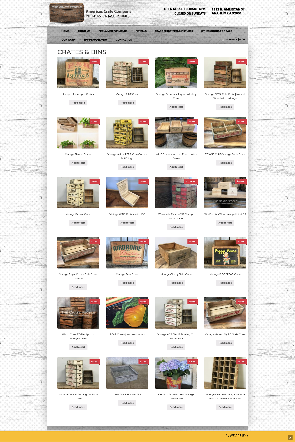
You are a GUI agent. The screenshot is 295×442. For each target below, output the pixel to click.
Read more (78, 102)
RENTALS (141, 31)
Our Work (68, 39)
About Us (83, 31)
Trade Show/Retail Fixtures (174, 31)
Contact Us (124, 39)
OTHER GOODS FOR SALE (216, 31)
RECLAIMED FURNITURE (113, 31)
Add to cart (176, 106)
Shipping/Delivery (95, 39)
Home (65, 31)
